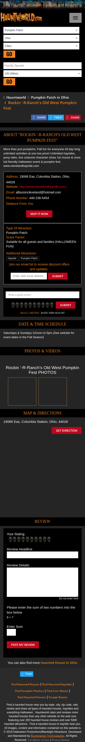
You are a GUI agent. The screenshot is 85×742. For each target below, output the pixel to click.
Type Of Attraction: (19, 228)
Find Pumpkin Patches (29, 691)
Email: (10, 192)
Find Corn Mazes (57, 691)
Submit (65, 305)
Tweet (28, 673)
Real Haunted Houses (32, 697)
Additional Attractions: (21, 253)
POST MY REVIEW (23, 645)
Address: (12, 176)
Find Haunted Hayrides (57, 684)
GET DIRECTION (66, 430)
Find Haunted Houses (25, 684)
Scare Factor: (15, 237)
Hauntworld (14, 97)
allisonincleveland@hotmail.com (38, 192)
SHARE (41, 117)
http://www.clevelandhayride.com (43, 186)
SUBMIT (57, 276)
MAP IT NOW (39, 214)
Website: (12, 186)
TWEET (58, 117)
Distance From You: (20, 203)
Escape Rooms (58, 697)
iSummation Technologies (47, 736)
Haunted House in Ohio (59, 663)
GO (9, 54)
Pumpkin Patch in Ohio (50, 97)
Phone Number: (17, 198)
